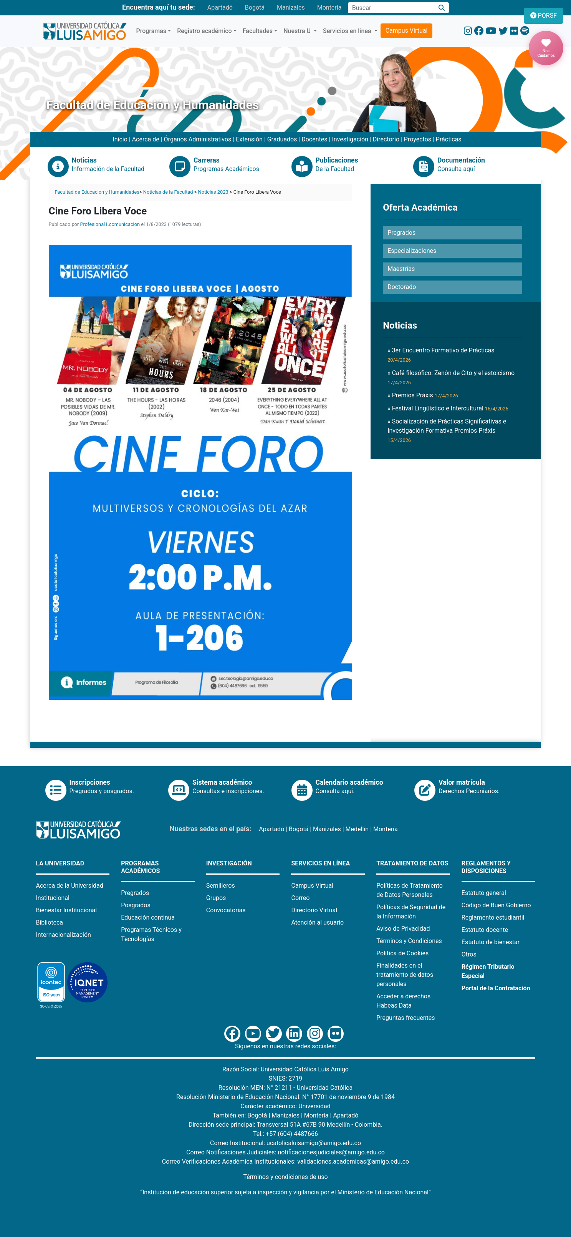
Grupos (216, 898)
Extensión (249, 139)
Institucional (53, 898)
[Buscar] (441, 7)
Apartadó (220, 7)
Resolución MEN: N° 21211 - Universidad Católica (285, 1087)
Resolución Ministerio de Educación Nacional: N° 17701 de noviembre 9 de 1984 (285, 1097)
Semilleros (220, 885)
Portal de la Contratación (496, 988)
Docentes (314, 139)
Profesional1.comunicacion (110, 224)
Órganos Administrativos (198, 139)
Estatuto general (484, 893)
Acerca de (145, 139)
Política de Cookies (402, 953)
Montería (329, 7)
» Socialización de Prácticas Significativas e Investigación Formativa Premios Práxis (446, 430)
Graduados (282, 139)
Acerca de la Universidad (69, 885)
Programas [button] (151, 31)
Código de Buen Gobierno (496, 905)
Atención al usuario (317, 922)
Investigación (350, 139)
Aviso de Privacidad (403, 928)
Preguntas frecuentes (405, 1017)
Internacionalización (63, 934)
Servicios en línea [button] (348, 31)
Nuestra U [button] (297, 31)
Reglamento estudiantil (493, 917)
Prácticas (449, 139)
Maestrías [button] (401, 268)
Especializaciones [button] (411, 250)
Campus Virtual (407, 30)
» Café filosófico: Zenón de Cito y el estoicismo (451, 377)
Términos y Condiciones (409, 941)
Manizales (291, 7)
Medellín (357, 829)
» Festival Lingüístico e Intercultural (447, 408)
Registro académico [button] (204, 31)
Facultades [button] (258, 31)
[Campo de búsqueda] (391, 7)
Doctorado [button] (401, 287)
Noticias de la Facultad (168, 192)
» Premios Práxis (422, 395)
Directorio (386, 139)
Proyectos (417, 139)
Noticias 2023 (213, 192)
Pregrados (135, 893)
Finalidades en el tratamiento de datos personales (404, 975)
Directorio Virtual (314, 910)
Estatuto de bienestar (491, 942)
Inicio (120, 139)
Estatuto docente (485, 929)
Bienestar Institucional (66, 910)
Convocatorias (226, 910)
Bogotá (255, 7)
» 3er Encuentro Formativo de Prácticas (440, 355)
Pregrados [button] (401, 232)
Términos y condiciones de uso (285, 1177)
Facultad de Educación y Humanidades (97, 192)
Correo (300, 898)
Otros (469, 954)
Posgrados (136, 905)
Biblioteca (49, 922)
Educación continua (148, 917)
